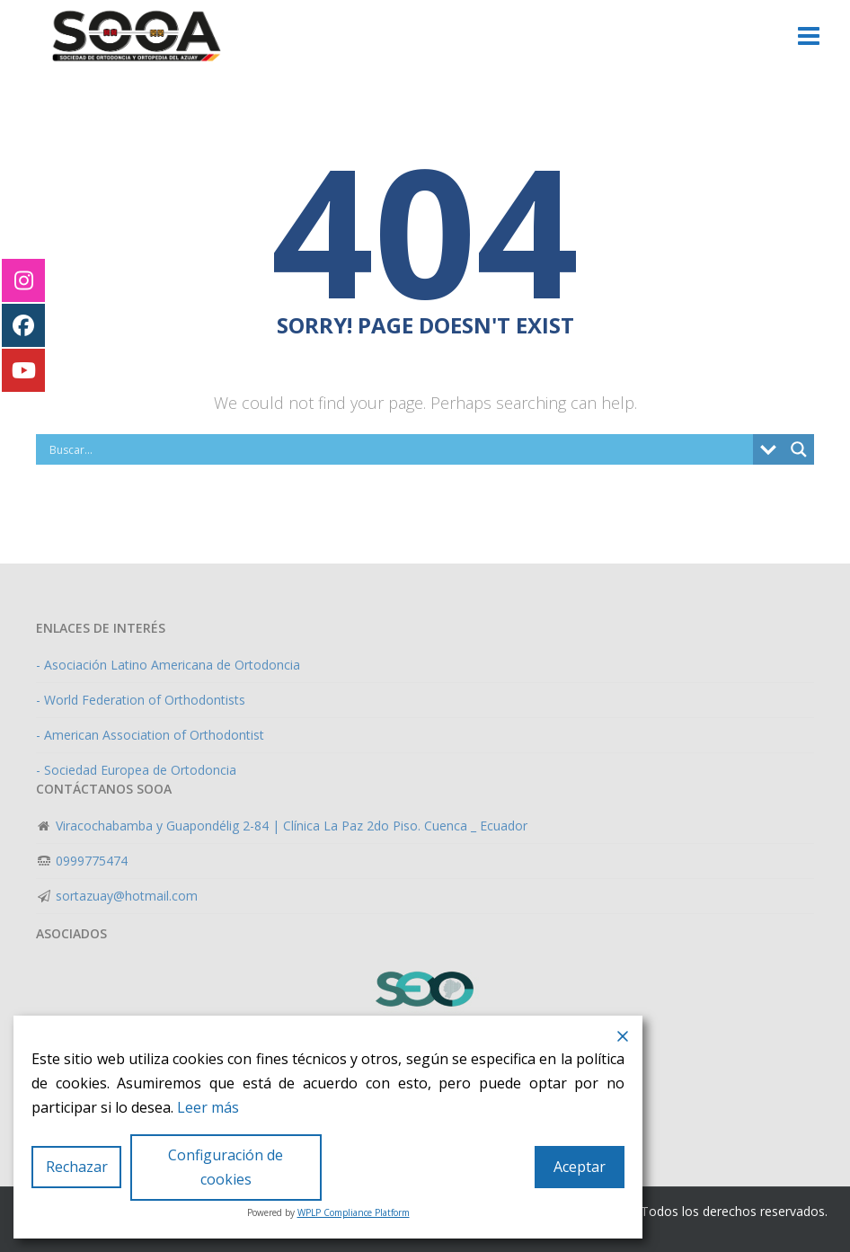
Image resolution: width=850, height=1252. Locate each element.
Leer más (208, 1107)
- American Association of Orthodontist (150, 734)
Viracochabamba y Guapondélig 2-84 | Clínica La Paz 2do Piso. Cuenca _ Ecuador (289, 825)
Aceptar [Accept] (579, 1167)
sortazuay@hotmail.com (125, 895)
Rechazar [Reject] (77, 1167)
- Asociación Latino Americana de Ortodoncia (168, 664)
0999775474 (90, 860)
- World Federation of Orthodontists (140, 699)
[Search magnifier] (799, 449)
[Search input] (398, 449)
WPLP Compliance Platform (353, 1212)
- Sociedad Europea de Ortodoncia (136, 769)
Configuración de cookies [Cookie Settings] (225, 1167)
